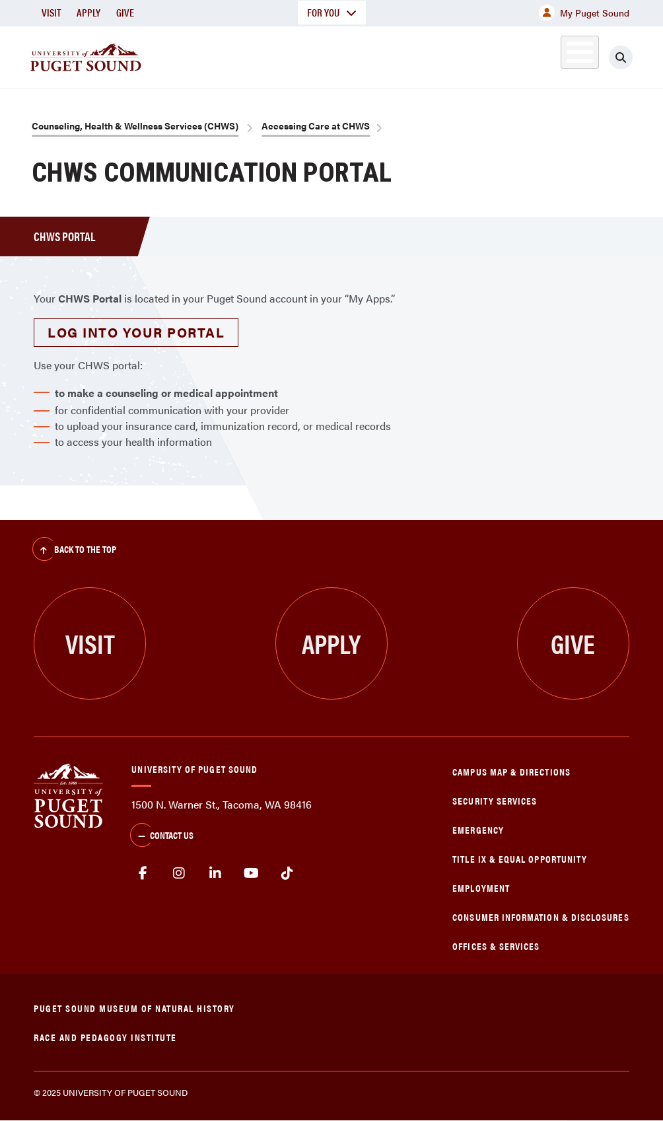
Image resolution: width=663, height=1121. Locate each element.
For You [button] (332, 12)
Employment (481, 887)
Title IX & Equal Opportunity (519, 858)
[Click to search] (621, 57)
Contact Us (161, 836)
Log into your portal (136, 332)
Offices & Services (496, 946)
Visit (51, 12)
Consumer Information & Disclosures (540, 916)
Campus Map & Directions (511, 771)
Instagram (179, 873)
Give (125, 12)
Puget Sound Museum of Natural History (134, 1008)
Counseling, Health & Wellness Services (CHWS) (135, 125)
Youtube (251, 873)
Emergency (478, 829)
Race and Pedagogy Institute (105, 1037)
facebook (143, 873)
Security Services (494, 800)
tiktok (287, 873)
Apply (88, 12)
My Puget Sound (584, 12)
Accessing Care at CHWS (316, 125)
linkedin (215, 873)
